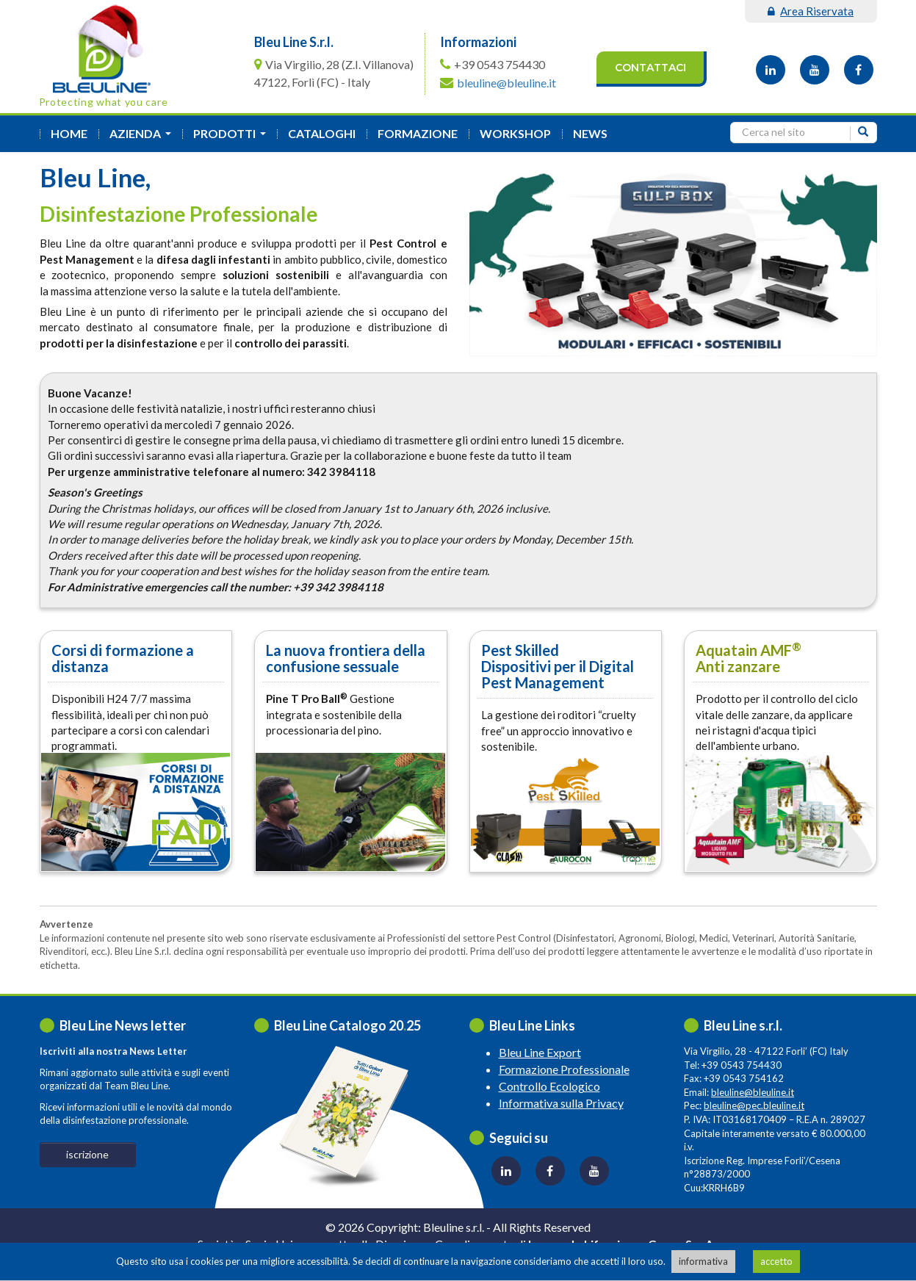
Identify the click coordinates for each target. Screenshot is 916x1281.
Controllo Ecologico (549, 1086)
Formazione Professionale (564, 1069)
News (590, 133)
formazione (418, 133)
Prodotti (232, 137)
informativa (703, 1261)
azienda (143, 137)
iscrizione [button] (87, 1154)
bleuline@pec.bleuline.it (754, 1105)
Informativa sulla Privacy (561, 1103)
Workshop (515, 133)
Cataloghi (322, 133)
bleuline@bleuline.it (506, 83)
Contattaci (650, 67)
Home (69, 133)
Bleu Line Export (540, 1052)
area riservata (811, 11)
